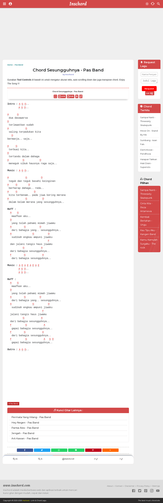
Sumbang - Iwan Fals (148, 142)
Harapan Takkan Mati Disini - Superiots (148, 163)
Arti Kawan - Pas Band (24, 444)
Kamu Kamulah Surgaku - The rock (148, 243)
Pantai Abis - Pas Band (25, 433)
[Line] (77, 456)
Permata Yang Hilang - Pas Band (31, 422)
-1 (121, 465)
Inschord (26, 500)
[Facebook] (20, 456)
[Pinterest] (96, 456)
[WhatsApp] (58, 456)
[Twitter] (39, 456)
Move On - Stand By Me (149, 132)
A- (40, 465)
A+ (15, 465)
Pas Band (15, 409)
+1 (96, 465)
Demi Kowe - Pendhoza (147, 152)
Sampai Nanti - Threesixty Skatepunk (147, 121)
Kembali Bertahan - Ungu (146, 221)
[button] (115, 456)
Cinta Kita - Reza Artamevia (146, 207)
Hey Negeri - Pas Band (25, 428)
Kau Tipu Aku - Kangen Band (148, 232)
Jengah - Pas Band (22, 438)
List (149, 93)
